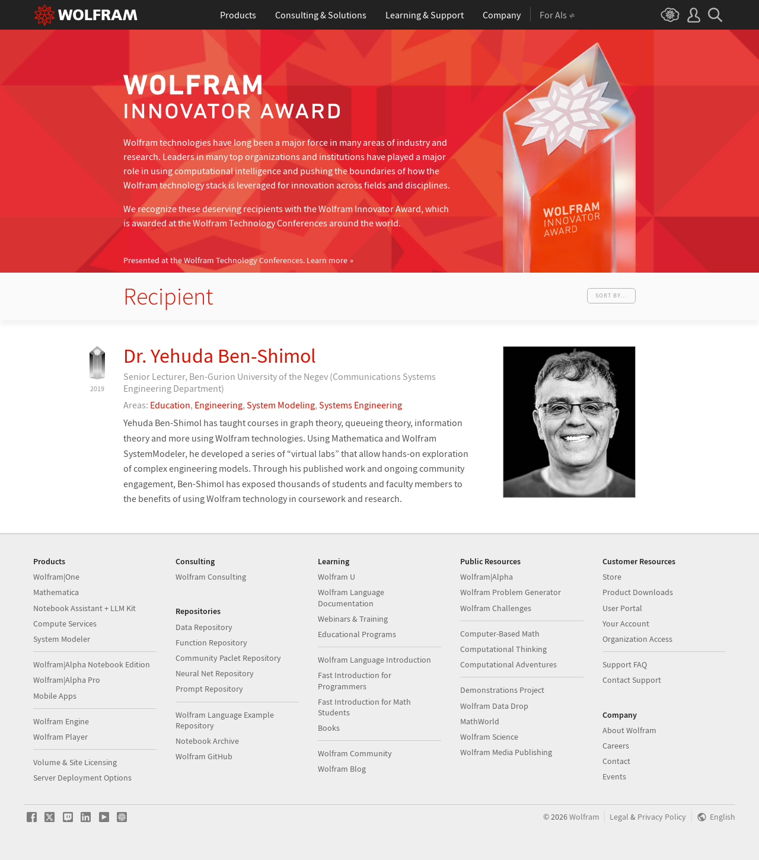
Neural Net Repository (215, 673)
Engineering (218, 405)
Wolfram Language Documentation (351, 597)
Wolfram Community (355, 753)
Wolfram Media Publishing (506, 752)
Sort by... (611, 295)
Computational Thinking (503, 649)
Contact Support (631, 679)
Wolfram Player (60, 736)
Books (329, 727)
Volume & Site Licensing (75, 762)
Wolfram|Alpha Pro (66, 679)
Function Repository (211, 642)
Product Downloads (637, 592)
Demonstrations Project (502, 690)
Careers (615, 745)
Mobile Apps (54, 695)
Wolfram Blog (342, 768)
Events (614, 776)
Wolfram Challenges (495, 608)
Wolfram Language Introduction (374, 659)
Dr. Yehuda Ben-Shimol (219, 355)
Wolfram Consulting (211, 576)
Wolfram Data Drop (494, 706)
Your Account (625, 623)
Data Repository (204, 627)
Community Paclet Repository (228, 658)
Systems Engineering (360, 405)
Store (611, 576)
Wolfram (584, 817)
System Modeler (61, 639)
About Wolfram (629, 730)
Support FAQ (624, 664)
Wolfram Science (489, 736)
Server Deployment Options (82, 777)
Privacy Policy (661, 817)
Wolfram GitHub (204, 756)
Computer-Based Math (500, 633)
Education (170, 405)
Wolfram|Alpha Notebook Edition (91, 664)
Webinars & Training (353, 618)
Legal (619, 817)
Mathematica (56, 592)
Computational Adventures (508, 664)
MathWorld (479, 721)
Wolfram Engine (61, 721)
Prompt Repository (209, 688)
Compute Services (65, 623)
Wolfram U (336, 576)
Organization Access (637, 639)
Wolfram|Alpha (486, 576)
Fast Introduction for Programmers (354, 680)
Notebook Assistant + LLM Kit (84, 608)
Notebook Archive (207, 741)
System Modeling (281, 405)
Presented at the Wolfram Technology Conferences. (235, 260)
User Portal (622, 608)
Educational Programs (357, 634)
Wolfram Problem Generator (510, 592)
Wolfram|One (56, 576)
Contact (616, 761)
